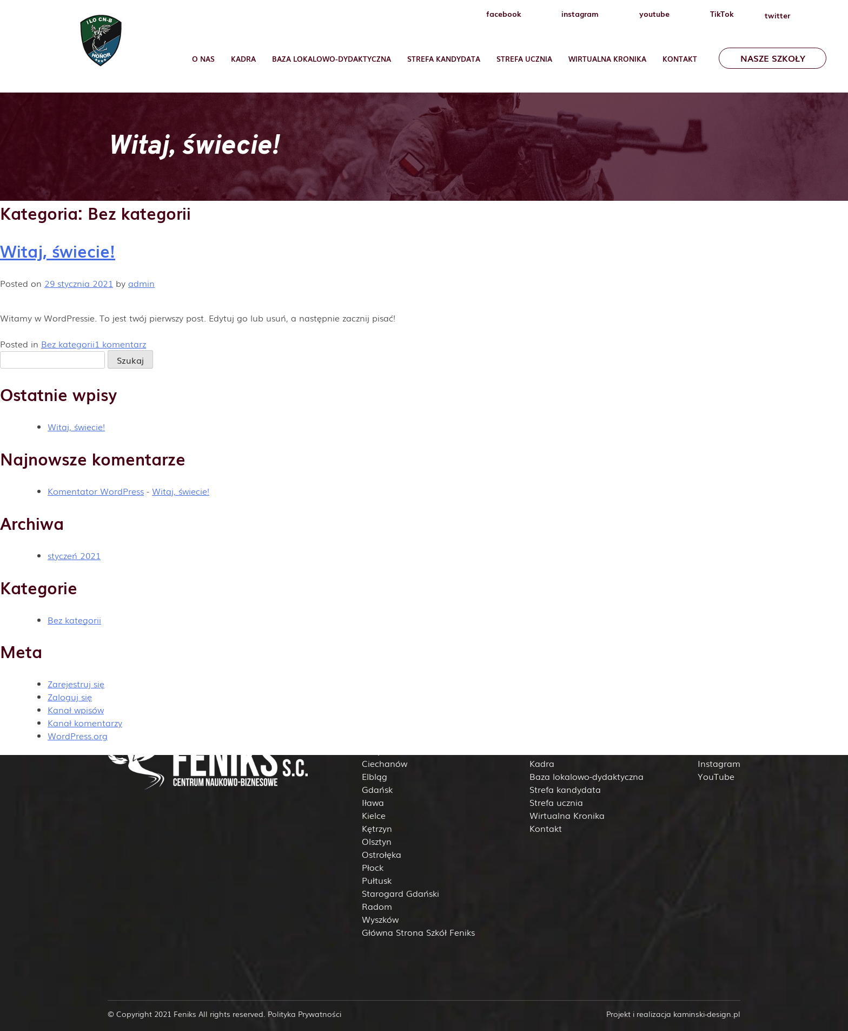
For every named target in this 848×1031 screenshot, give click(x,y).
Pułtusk (377, 880)
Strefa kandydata (565, 789)
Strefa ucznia (524, 59)
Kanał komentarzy (85, 722)
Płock (372, 867)
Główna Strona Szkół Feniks (418, 931)
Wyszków (380, 918)
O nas (203, 59)
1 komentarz (120, 343)
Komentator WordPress (96, 490)
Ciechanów (384, 763)
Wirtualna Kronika (607, 59)
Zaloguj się (70, 696)
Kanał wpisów (76, 709)
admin (141, 283)
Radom (377, 905)
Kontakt (679, 59)
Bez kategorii (68, 343)
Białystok (380, 750)
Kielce (374, 815)
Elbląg (374, 776)
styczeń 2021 (74, 555)
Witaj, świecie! (57, 250)
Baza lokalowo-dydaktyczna (331, 59)
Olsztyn (377, 841)
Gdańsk (377, 789)
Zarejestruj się (76, 683)
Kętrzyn (377, 828)
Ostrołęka (381, 854)
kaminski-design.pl (706, 1013)
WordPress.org (78, 735)
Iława (373, 802)
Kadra (243, 59)
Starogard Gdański (400, 892)
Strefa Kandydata (443, 59)
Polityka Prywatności (304, 1013)
